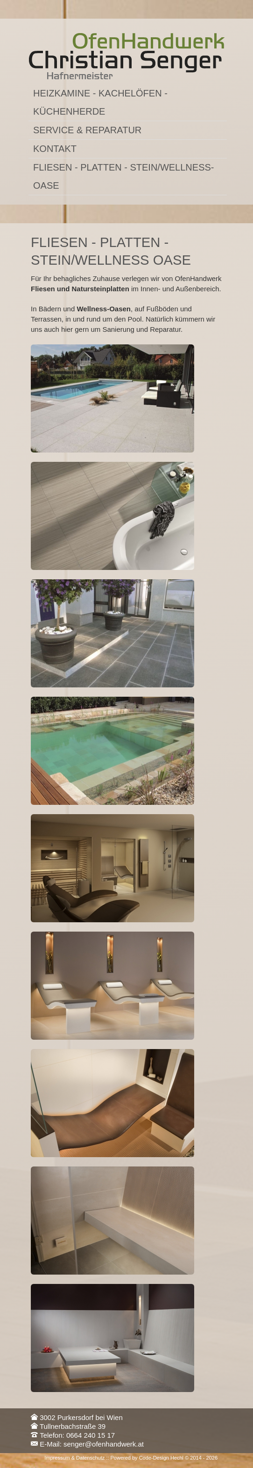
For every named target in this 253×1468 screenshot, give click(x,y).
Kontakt (55, 149)
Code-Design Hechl (161, 1458)
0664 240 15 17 (90, 1435)
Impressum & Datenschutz (74, 1458)
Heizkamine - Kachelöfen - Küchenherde (100, 102)
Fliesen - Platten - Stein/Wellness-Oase (123, 176)
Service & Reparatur (87, 130)
